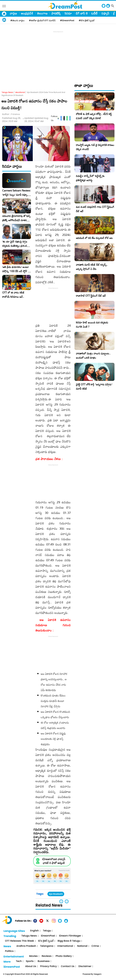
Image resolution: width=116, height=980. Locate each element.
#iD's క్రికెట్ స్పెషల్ (86, 20)
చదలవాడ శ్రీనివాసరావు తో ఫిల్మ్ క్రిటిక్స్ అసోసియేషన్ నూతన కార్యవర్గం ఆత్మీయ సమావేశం (16, 218)
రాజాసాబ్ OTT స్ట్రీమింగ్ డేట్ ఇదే (91, 295)
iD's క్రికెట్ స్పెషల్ (45, 941)
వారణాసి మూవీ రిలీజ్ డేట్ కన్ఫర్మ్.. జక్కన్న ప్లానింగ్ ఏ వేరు (92, 266)
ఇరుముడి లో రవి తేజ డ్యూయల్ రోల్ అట (94, 237)
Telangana (46, 946)
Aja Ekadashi (56, 893)
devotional (20, 92)
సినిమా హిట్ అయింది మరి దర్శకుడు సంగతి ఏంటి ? (92, 324)
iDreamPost (48, 936)
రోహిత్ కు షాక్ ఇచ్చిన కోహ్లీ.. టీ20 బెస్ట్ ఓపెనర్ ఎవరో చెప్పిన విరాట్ (94, 116)
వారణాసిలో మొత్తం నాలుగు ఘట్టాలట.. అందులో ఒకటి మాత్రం (93, 355)
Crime (95, 946)
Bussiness (44, 961)
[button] (67, 901)
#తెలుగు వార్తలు (17, 20)
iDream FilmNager (70, 936)
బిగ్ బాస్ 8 (81, 13)
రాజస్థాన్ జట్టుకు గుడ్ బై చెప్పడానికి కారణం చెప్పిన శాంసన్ (95, 147)
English (34, 931)
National (82, 946)
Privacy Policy (48, 966)
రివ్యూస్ (105, 13)
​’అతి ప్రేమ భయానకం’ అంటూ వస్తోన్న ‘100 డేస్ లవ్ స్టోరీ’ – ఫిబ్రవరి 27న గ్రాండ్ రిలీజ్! (16, 269)
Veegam (98, 974)
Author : (11, 114)
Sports (30, 961)
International (65, 946)
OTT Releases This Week (19, 941)
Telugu (47, 931)
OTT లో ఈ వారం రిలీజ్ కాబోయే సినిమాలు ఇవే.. (13, 294)
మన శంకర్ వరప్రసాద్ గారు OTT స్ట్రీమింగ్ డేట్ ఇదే (95, 209)
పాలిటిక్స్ (56, 13)
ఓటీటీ (94, 13)
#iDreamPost (67, 20)
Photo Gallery (64, 956)
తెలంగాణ (42, 13)
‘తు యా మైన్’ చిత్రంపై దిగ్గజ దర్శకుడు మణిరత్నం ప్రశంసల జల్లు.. (15, 243)
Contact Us (67, 966)
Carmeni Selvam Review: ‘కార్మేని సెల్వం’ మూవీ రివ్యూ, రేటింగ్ (16, 192)
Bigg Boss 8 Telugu (69, 941)
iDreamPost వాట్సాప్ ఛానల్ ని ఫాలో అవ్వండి (53, 861)
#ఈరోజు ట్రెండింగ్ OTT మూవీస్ (42, 20)
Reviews (47, 956)
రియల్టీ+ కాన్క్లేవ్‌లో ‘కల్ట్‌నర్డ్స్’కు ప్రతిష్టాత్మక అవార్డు (90, 178)
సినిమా (68, 13)
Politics (9, 951)
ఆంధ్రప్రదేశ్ (27, 13)
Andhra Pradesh (26, 946)
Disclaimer (84, 966)
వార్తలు (13, 13)
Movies (33, 956)
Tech (19, 961)
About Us (30, 966)
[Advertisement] (59, 54)
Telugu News (7, 92)
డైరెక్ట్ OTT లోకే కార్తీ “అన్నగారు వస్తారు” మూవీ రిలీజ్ (94, 386)
